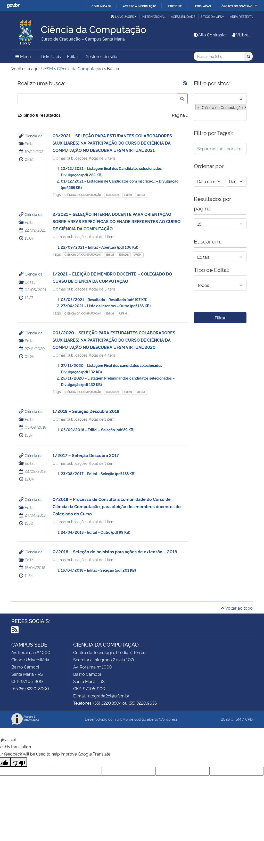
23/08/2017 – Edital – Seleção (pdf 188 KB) (98, 473)
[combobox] (220, 107)
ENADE (124, 254)
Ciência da (34, 135)
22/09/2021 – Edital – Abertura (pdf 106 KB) (99, 247)
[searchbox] (197, 115)
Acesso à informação (139, 6)
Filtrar (220, 317)
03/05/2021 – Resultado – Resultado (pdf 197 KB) (104, 299)
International (154, 16)
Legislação (202, 6)
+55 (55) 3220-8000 (30, 688)
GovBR (13, 5)
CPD (249, 719)
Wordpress (168, 719)
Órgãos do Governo (236, 6)
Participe (175, 6)
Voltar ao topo (237, 608)
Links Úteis (51, 56)
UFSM (141, 195)
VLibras (241, 34)
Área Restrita (241, 16)
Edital (128, 195)
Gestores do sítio (101, 56)
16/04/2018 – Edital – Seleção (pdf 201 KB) (98, 570)
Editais (73, 56)
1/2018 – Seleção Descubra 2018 (86, 411)
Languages (122, 16)
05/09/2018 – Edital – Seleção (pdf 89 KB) (97, 429)
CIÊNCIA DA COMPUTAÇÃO (82, 195)
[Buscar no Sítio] (219, 56)
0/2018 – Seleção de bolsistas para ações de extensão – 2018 (115, 551)
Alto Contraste (209, 34)
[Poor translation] (19, 762)
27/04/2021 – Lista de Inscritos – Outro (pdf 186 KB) (106, 305)
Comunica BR (101, 6)
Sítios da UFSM (213, 16)
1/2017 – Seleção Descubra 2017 (86, 455)
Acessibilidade (183, 16)
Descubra (112, 195)
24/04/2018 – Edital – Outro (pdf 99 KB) (95, 532)
